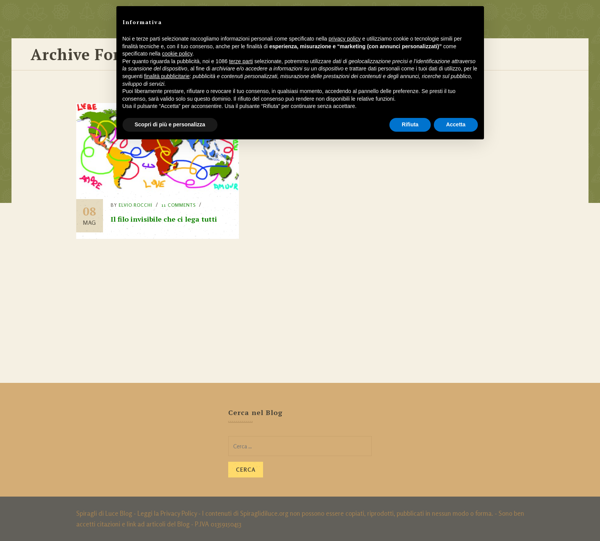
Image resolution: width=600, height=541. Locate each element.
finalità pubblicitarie (167, 76)
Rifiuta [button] (410, 124)
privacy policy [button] (345, 39)
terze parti (241, 61)
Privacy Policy (178, 513)
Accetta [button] (456, 124)
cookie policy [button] (177, 54)
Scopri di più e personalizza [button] (170, 124)
